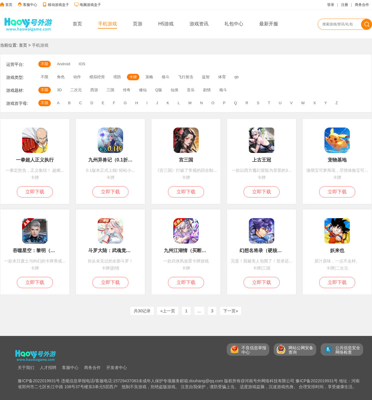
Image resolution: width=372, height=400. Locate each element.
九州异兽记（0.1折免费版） (110, 159)
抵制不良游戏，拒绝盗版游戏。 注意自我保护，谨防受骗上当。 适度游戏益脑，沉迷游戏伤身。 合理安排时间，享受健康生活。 (239, 386)
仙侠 (174, 90)
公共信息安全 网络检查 (347, 350)
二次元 (76, 90)
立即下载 (34, 191)
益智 (206, 77)
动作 (77, 77)
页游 (137, 23)
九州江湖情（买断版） (186, 250)
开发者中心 (116, 367)
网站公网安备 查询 (300, 350)
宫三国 (186, 159)
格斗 (165, 77)
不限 (44, 64)
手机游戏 (107, 23)
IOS (82, 64)
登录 (330, 5)
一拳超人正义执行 (35, 159)
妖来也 (337, 250)
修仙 (143, 90)
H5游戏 (166, 23)
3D (59, 90)
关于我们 (26, 367)
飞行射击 (185, 77)
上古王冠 (261, 159)
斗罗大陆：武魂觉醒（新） (110, 250)
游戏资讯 (199, 23)
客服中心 (30, 5)
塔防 (117, 77)
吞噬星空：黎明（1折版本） (35, 250)
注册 (344, 5)
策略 (149, 77)
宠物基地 (337, 159)
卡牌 (133, 77)
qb (236, 77)
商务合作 (362, 5)
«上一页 (167, 310)
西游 (94, 90)
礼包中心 (233, 23)
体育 (222, 77)
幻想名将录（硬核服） (261, 250)
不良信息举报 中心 (254, 350)
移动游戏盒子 (58, 5)
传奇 (126, 90)
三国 (110, 90)
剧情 (207, 90)
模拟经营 (97, 77)
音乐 (191, 90)
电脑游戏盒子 (90, 5)
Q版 (158, 90)
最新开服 (268, 23)
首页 (8, 5)
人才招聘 (48, 367)
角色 (61, 77)
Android (63, 64)
